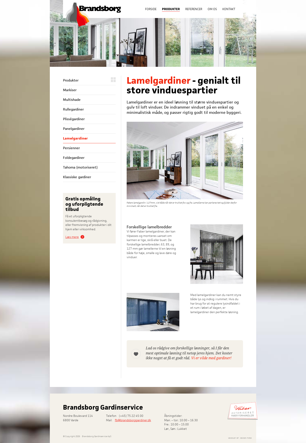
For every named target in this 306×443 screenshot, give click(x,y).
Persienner (71, 148)
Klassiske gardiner (77, 177)
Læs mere (72, 237)
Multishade (72, 99)
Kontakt (228, 9)
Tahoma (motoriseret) (80, 167)
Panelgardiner (74, 128)
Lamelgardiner (75, 138)
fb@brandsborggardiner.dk (133, 420)
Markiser (70, 90)
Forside (151, 9)
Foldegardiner (74, 157)
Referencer (193, 9)
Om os (212, 9)
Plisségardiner (74, 119)
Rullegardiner (73, 109)
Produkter (171, 9)
